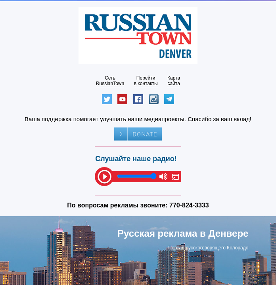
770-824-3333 (189, 205)
